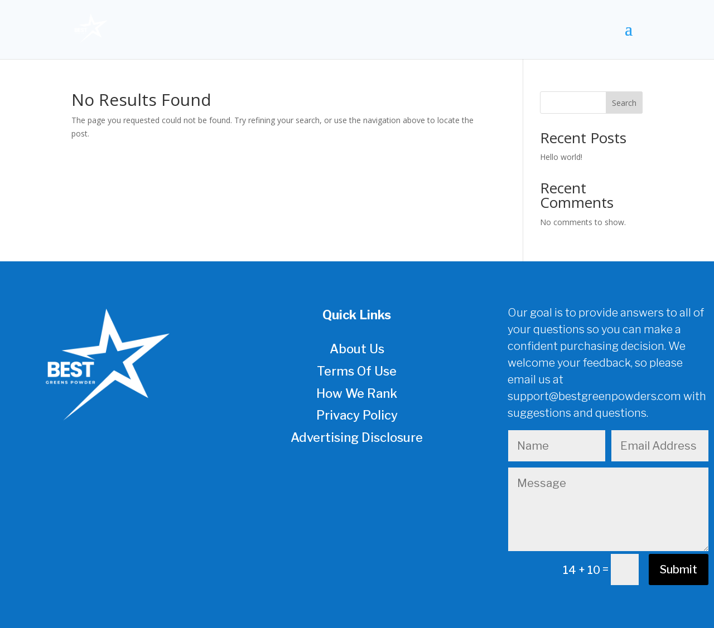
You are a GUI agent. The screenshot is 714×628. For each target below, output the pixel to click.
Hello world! (561, 157)
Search (624, 103)
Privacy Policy (357, 415)
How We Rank (356, 393)
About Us (357, 349)
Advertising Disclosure (357, 437)
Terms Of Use (357, 371)
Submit (678, 569)
